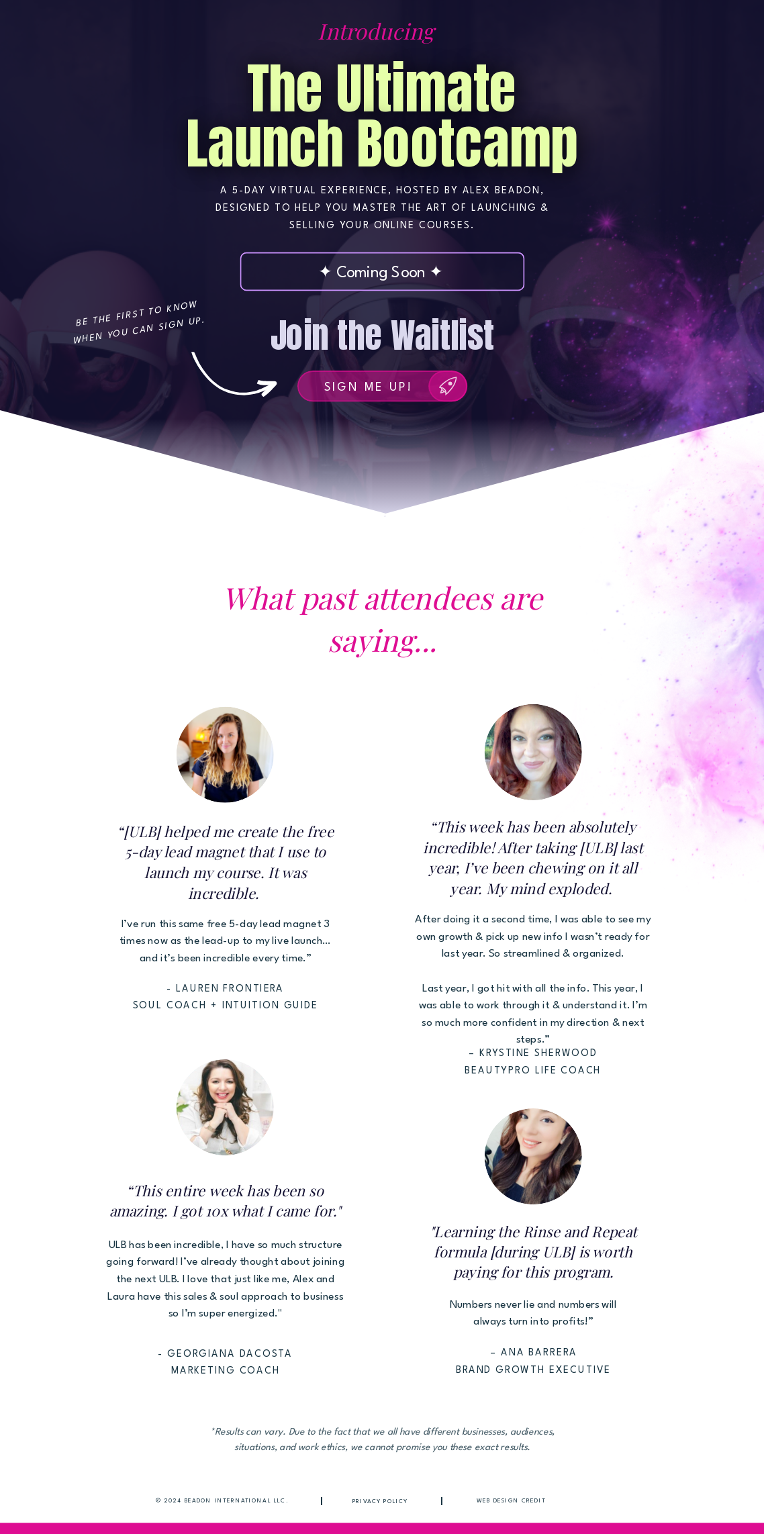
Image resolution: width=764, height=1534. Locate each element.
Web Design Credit (511, 1501)
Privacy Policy (380, 1501)
